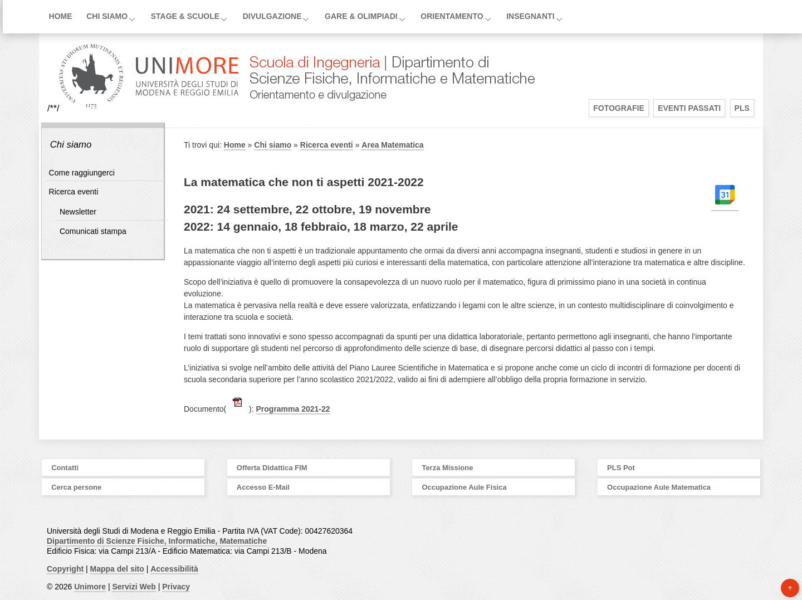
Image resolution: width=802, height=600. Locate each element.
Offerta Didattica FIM (272, 468)
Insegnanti (530, 16)
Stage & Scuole (185, 16)
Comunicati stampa (93, 231)
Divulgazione (272, 16)
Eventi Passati (689, 108)
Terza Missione (447, 468)
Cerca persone (76, 487)
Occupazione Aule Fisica (464, 487)
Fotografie (618, 108)
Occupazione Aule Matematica (659, 487)
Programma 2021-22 (293, 408)
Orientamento (451, 16)
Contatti (65, 468)
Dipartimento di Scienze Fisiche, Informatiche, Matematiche (157, 540)
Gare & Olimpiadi (361, 16)
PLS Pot (621, 468)
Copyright (65, 568)
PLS (742, 108)
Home (60, 16)
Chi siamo (107, 16)
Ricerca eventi (74, 191)
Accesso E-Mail (263, 487)
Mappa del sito (117, 568)
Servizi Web (133, 586)
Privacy (176, 586)
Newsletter (78, 211)
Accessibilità (174, 568)
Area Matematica (392, 144)
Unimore (90, 586)
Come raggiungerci (82, 172)
